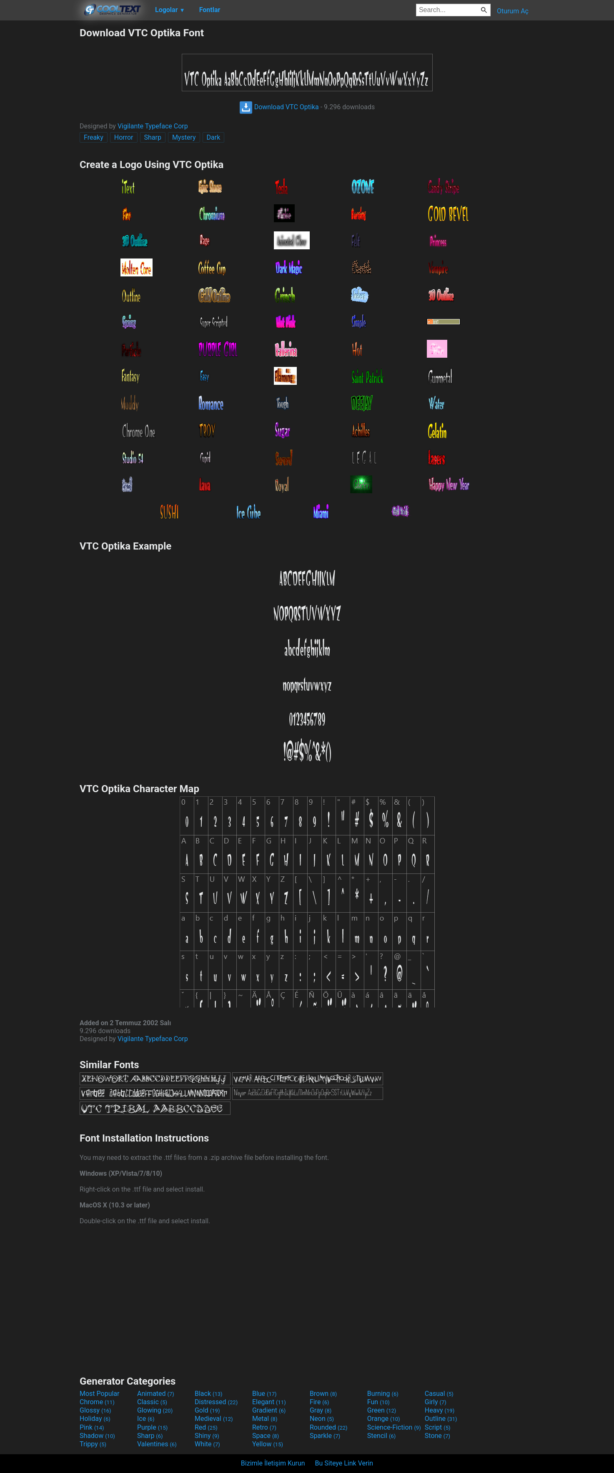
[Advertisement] (39, 152)
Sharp (152, 137)
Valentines (157, 1444)
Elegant (269, 1402)
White (207, 1444)
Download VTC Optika (279, 107)
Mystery (184, 137)
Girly (435, 1402)
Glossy (95, 1410)
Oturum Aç (513, 11)
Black (209, 1394)
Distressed (216, 1402)
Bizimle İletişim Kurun (273, 1463)
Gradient (269, 1410)
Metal (265, 1419)
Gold (207, 1410)
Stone (437, 1436)
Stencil (381, 1436)
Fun (378, 1402)
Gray (320, 1410)
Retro (264, 1427)
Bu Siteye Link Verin (344, 1463)
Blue (264, 1394)
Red (206, 1427)
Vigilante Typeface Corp (153, 126)
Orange (383, 1419)
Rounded (329, 1427)
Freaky (93, 137)
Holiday (95, 1419)
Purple (152, 1427)
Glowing (155, 1410)
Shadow (97, 1436)
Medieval (214, 1419)
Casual (439, 1394)
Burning (382, 1394)
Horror (123, 137)
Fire (319, 1402)
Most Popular (100, 1394)
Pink (92, 1427)
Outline (441, 1419)
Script (438, 1427)
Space (265, 1436)
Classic (152, 1402)
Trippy (93, 1444)
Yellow (267, 1444)
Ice (145, 1419)
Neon (322, 1419)
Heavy (439, 1410)
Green (381, 1410)
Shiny (207, 1436)
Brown (323, 1394)
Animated (155, 1394)
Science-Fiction (394, 1427)
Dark (214, 137)
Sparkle (325, 1436)
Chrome (97, 1402)
